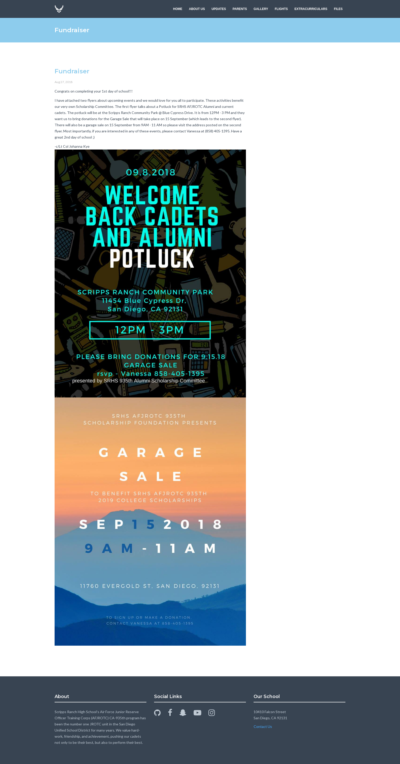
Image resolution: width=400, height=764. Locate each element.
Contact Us (263, 726)
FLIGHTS (281, 9)
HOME (177, 9)
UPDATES (218, 9)
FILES (338, 9)
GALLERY (261, 9)
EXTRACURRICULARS (310, 9)
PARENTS (240, 9)
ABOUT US (197, 9)
